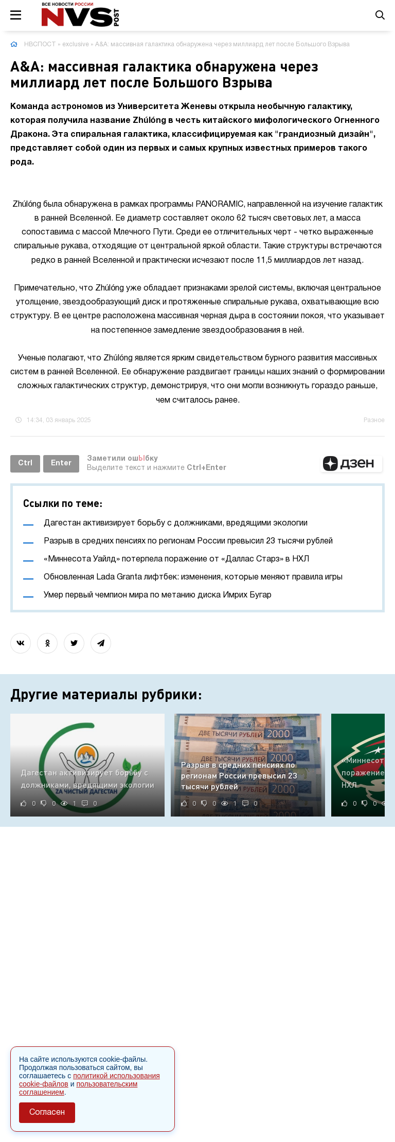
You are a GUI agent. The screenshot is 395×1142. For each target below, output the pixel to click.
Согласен (47, 1112)
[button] (351, 464)
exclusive (75, 44)
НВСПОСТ (40, 44)
